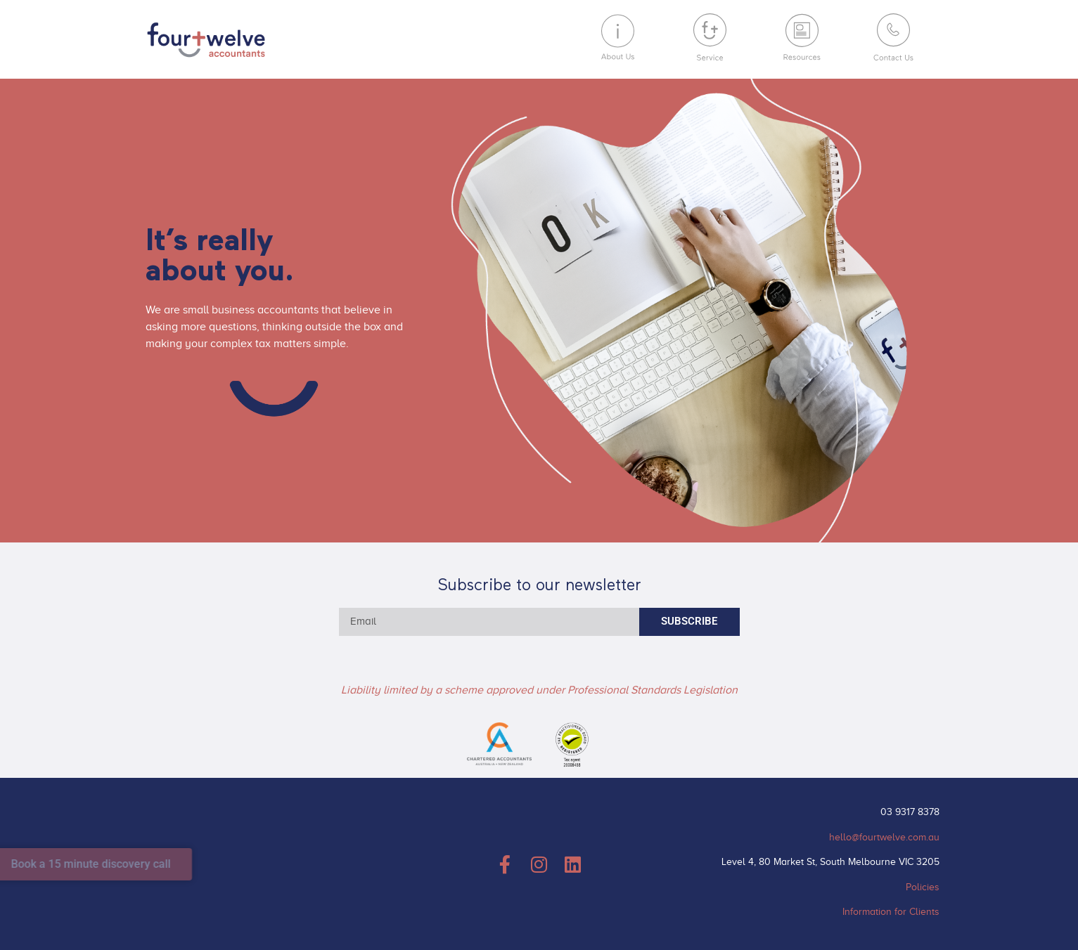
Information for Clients (890, 911)
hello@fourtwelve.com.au (884, 837)
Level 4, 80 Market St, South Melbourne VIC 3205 (830, 862)
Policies (922, 887)
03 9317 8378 (909, 812)
